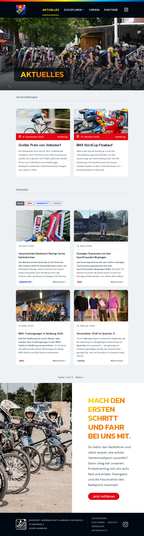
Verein (94, 10)
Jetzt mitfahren (104, 496)
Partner (111, 10)
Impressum (98, 526)
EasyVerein (98, 522)
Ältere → (80, 377)
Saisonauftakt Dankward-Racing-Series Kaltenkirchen (42, 255)
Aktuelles (50, 10)
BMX (30, 203)
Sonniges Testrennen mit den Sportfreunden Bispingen (94, 255)
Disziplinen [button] (73, 10)
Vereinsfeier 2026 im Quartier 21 (96, 333)
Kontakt (113, 522)
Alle (20, 203)
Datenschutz (99, 530)
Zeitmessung (99, 518)
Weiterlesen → (60, 281)
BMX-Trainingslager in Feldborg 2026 (41, 333)
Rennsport (43, 203)
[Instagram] (126, 10)
